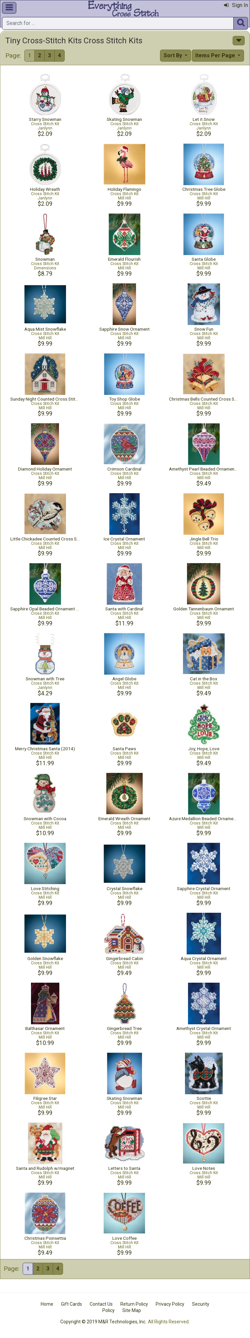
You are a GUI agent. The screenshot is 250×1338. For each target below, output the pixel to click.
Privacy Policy (170, 1304)
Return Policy (134, 1304)
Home (47, 1304)
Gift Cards (71, 1304)
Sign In (236, 5)
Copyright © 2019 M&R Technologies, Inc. (103, 1321)
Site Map (131, 1310)
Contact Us (101, 1304)
